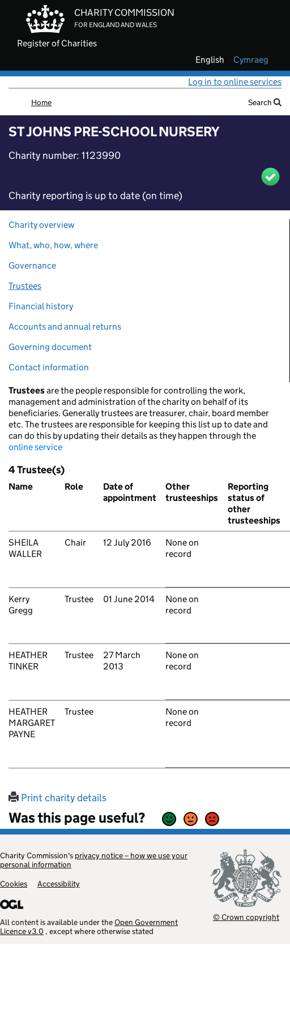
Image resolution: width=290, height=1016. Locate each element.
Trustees (24, 285)
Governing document (50, 346)
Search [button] (265, 102)
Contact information (48, 367)
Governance (32, 265)
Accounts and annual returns (64, 326)
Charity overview (41, 224)
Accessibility (58, 884)
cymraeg (250, 60)
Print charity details (57, 798)
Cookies (13, 884)
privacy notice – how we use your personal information (93, 860)
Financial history (40, 306)
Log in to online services (235, 81)
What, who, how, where (53, 245)
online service (35, 447)
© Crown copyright (246, 917)
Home (41, 102)
